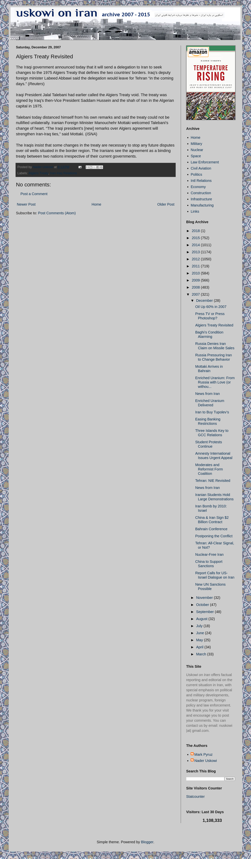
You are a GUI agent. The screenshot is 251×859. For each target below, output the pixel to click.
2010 (196, 273)
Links (195, 211)
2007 (196, 294)
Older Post (165, 204)
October (203, 605)
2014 (196, 245)
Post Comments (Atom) (57, 213)
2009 (196, 280)
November (205, 598)
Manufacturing (202, 205)
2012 (196, 259)
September (205, 612)
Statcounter (195, 796)
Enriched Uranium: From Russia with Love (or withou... (215, 382)
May (200, 640)
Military (196, 144)
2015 (196, 238)
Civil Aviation (201, 168)
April (200, 647)
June (200, 633)
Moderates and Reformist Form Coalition (209, 469)
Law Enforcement (205, 162)
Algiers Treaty (38, 173)
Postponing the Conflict (214, 536)
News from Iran (207, 394)
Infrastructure (201, 199)
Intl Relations (201, 181)
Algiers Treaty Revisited (214, 325)
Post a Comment (33, 194)
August (202, 619)
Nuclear (197, 150)
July (200, 626)
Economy (198, 187)
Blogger (147, 842)
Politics (196, 174)
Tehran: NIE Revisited (212, 481)
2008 (196, 287)
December (205, 301)
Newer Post (26, 204)
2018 (196, 231)
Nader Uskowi (205, 761)
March (201, 654)
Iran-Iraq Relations (63, 173)
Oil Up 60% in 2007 (210, 307)
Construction (201, 193)
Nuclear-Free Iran (209, 554)
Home (96, 204)
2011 (196, 266)
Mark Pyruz (203, 754)
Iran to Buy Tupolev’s (212, 412)
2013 (196, 252)
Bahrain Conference (211, 529)
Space (196, 156)
